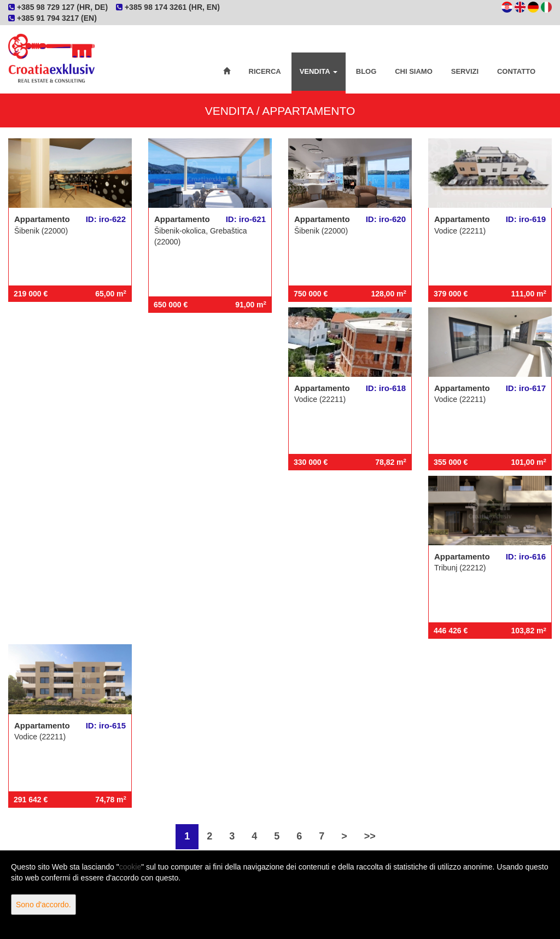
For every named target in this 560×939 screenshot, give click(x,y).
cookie (130, 866)
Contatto (516, 71)
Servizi (465, 71)
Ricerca (265, 71)
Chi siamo (414, 71)
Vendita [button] (318, 71)
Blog (366, 71)
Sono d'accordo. (43, 904)
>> (370, 836)
